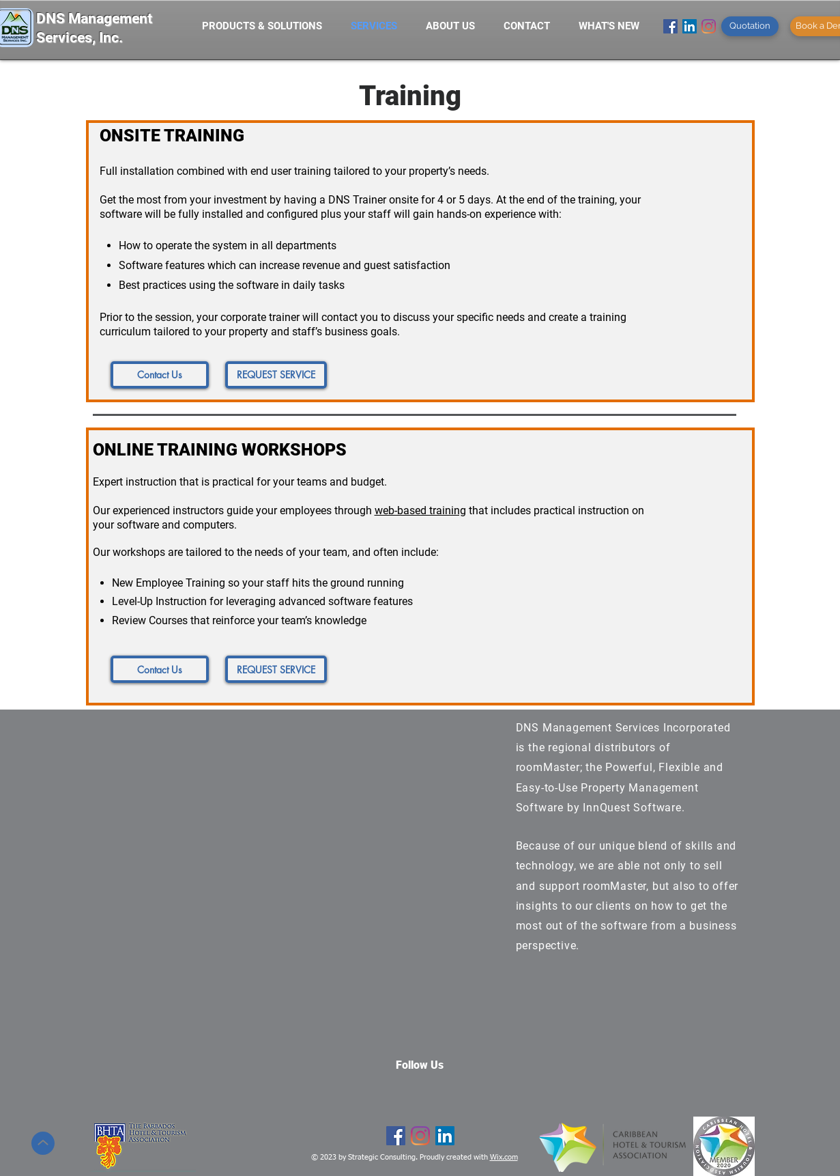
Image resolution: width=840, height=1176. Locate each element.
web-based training (420, 510)
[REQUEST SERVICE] (276, 375)
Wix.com (504, 1157)
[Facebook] (670, 26)
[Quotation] (750, 26)
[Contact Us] (160, 375)
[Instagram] (708, 26)
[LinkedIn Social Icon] (689, 26)
